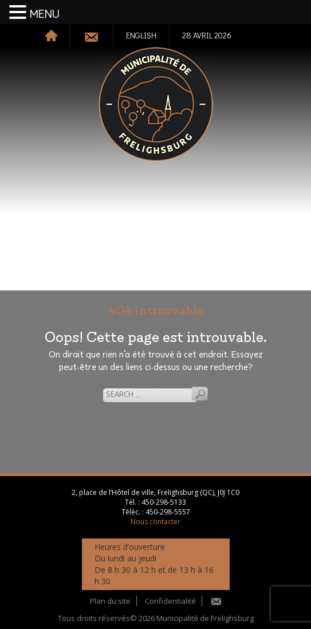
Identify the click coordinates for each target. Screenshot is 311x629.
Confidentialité (170, 601)
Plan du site (110, 601)
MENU (45, 14)
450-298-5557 (167, 512)
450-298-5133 (163, 502)
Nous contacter (155, 521)
